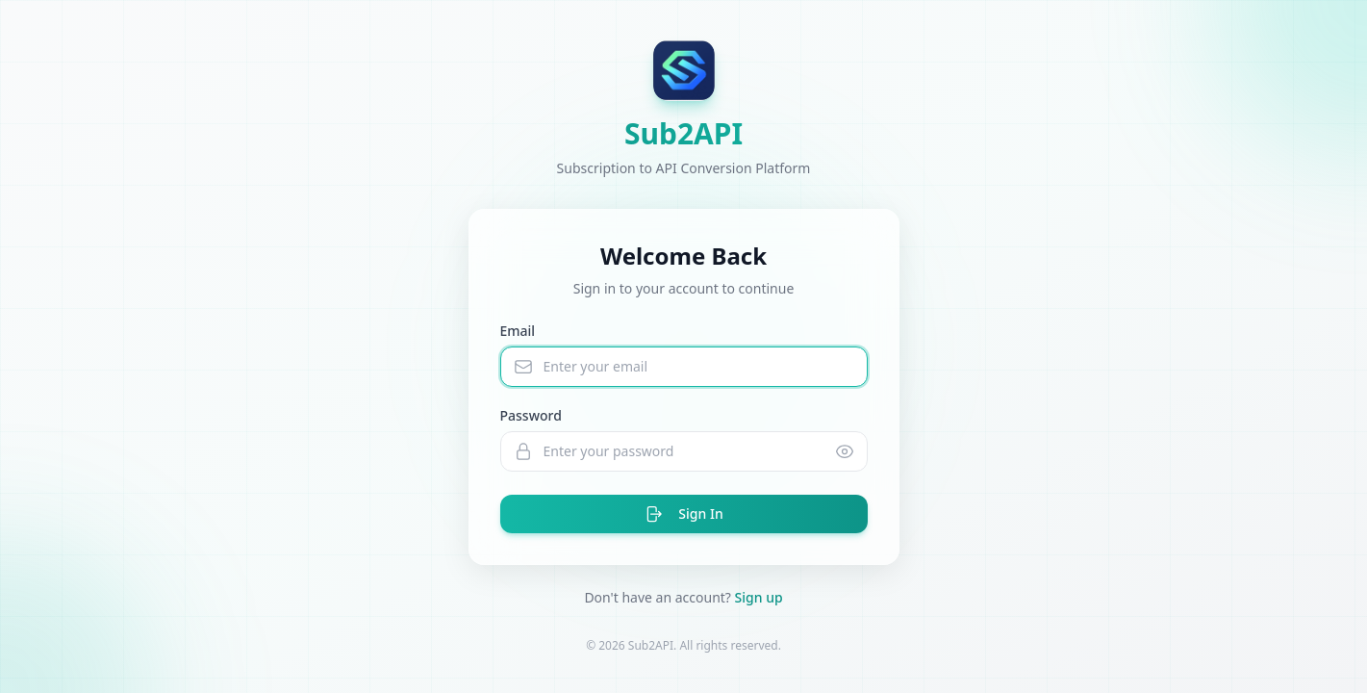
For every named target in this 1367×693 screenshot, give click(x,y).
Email (518, 330)
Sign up (759, 597)
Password (531, 415)
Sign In (683, 514)
